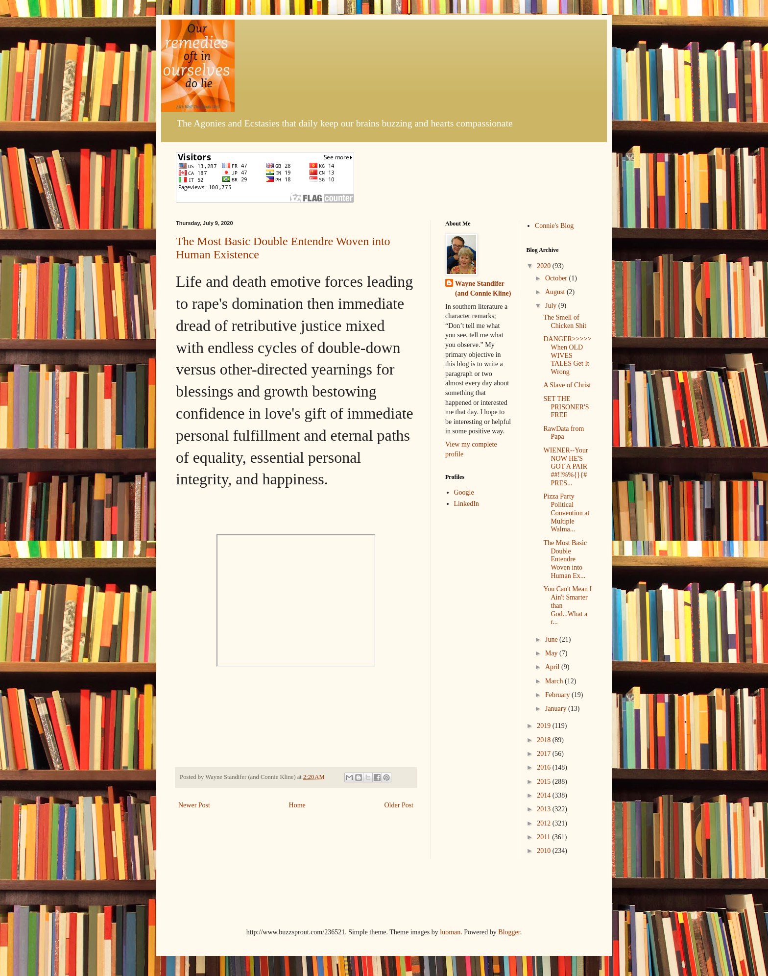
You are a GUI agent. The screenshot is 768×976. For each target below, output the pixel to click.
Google (464, 492)
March (555, 681)
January (556, 708)
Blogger (509, 932)
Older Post (399, 805)
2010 (544, 850)
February (558, 695)
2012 (544, 823)
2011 (544, 837)
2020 (544, 266)
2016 (544, 767)
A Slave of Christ (567, 385)
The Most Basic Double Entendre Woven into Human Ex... (565, 559)
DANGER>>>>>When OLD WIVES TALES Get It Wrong (567, 355)
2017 (544, 753)
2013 (544, 809)
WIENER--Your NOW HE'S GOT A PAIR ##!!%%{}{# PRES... (565, 467)
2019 (544, 725)
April (553, 667)
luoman (450, 932)
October (557, 278)
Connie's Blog (554, 225)
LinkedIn (466, 503)
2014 (544, 795)
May (552, 653)
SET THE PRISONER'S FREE (566, 407)
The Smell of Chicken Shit (564, 321)
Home (297, 805)
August (556, 292)
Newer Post (194, 805)
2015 (544, 781)
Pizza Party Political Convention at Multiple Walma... (566, 513)
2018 (544, 740)
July (551, 305)
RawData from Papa (563, 433)
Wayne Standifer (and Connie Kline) (483, 288)
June (552, 639)
